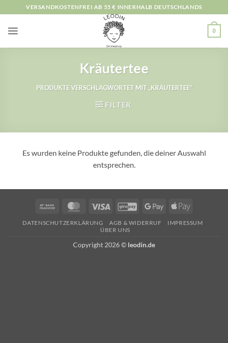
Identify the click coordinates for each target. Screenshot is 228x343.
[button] (13, 30)
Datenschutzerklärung (62, 222)
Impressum (185, 222)
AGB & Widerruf (135, 222)
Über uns (115, 229)
